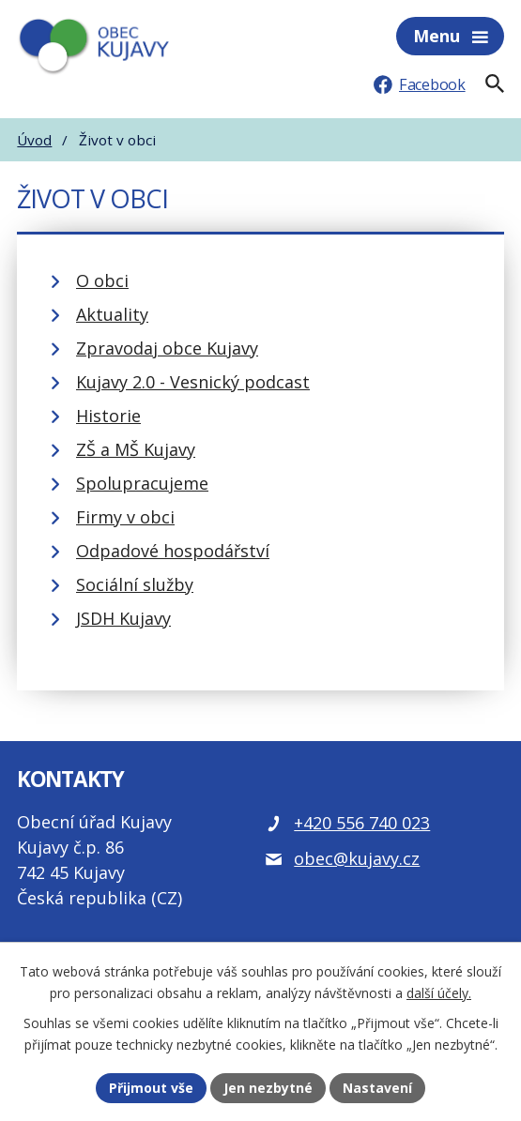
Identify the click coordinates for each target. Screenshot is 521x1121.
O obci (102, 280)
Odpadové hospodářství (172, 550)
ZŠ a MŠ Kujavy (135, 449)
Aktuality (112, 314)
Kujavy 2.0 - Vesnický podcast (193, 382)
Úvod (34, 139)
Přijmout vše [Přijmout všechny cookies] (151, 1088)
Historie (108, 415)
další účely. (438, 993)
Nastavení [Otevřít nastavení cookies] (377, 1088)
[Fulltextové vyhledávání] (494, 83)
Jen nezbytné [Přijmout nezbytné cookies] (268, 1088)
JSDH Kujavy (123, 618)
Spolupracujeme (142, 483)
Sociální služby (134, 584)
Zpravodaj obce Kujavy (167, 348)
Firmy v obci (125, 517)
